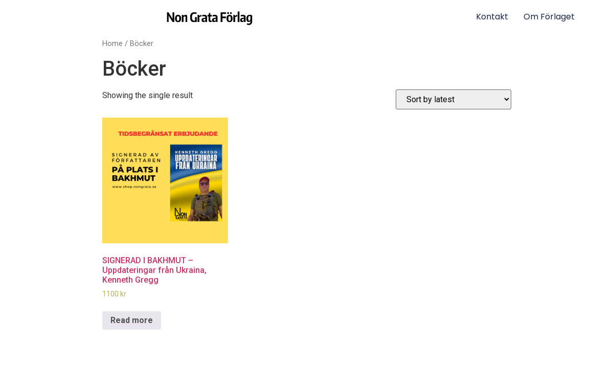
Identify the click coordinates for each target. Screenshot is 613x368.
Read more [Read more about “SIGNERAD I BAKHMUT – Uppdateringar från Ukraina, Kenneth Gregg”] (131, 320)
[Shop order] (453, 99)
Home (112, 43)
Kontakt (492, 16)
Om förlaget (549, 16)
